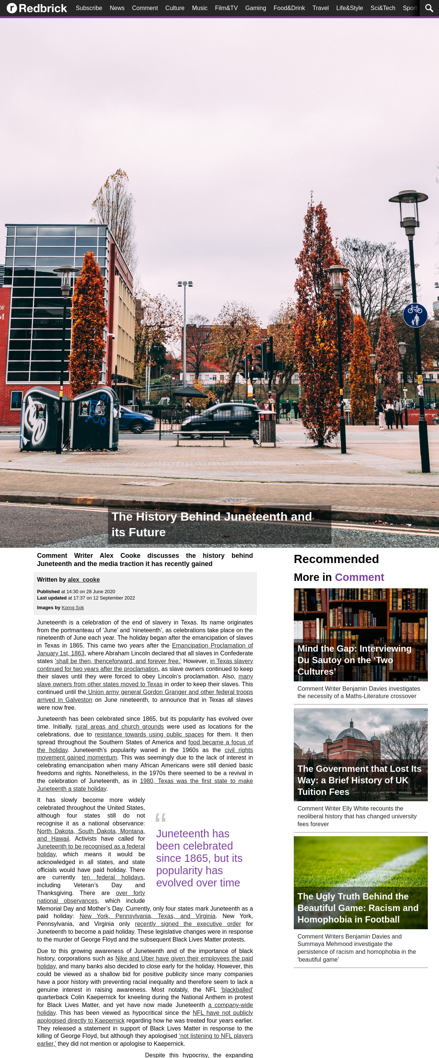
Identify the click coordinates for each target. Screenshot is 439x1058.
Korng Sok (73, 607)
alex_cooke (84, 579)
